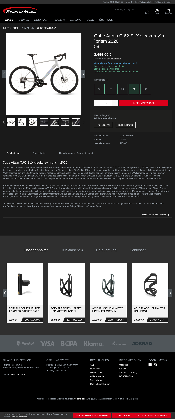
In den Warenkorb (144, 103)
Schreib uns (125, 125)
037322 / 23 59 (18, 375)
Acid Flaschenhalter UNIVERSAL (149, 310)
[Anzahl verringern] (97, 103)
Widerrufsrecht (97, 376)
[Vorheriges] (4, 74)
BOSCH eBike (126, 376)
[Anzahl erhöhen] (115, 103)
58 (134, 89)
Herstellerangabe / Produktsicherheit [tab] (76, 153)
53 (111, 89)
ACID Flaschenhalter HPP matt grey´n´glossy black (107, 310)
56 (122, 89)
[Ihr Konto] (157, 11)
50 (99, 89)
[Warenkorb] (168, 11)
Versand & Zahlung (128, 372)
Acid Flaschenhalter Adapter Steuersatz (24, 310)
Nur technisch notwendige (92, 415)
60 (146, 89)
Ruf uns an (103, 125)
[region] (44, 80)
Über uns (123, 365)
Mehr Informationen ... (20, 417)
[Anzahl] (106, 103)
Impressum (95, 369)
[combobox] (127, 9)
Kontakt (122, 369)
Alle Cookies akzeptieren (153, 415)
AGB (92, 365)
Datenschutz (96, 372)
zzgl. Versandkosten (114, 59)
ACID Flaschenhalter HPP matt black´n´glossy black (66, 310)
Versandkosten (80, 399)
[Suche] (147, 11)
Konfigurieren (123, 415)
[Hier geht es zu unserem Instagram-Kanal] (155, 365)
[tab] (13, 153)
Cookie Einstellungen (100, 384)
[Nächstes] (83, 74)
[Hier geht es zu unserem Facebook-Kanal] (150, 365)
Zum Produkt (32, 320)
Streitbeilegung (97, 380)
